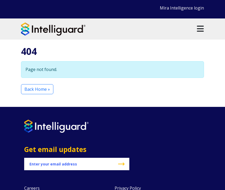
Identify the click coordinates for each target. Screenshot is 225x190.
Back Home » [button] (37, 89)
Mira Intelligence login (182, 8)
